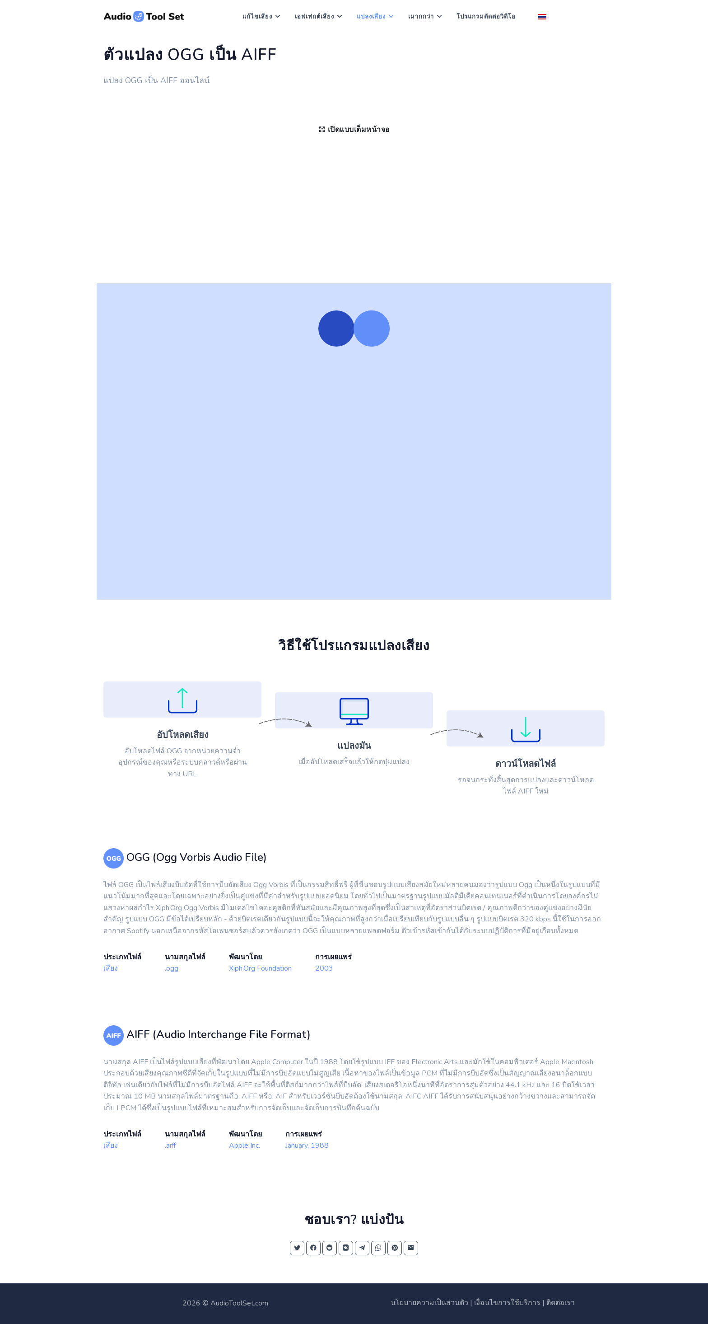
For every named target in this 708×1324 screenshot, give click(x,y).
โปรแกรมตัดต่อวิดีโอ (486, 17)
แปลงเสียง (371, 17)
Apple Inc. (244, 1145)
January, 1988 (307, 1145)
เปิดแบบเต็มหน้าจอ (354, 130)
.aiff (170, 1145)
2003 (324, 968)
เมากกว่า (421, 17)
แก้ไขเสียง (257, 17)
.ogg (171, 968)
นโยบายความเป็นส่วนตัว (429, 1303)
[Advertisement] (354, 215)
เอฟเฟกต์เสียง (314, 17)
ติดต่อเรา (560, 1303)
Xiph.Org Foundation (260, 968)
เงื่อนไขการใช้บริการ (507, 1303)
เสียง (110, 968)
